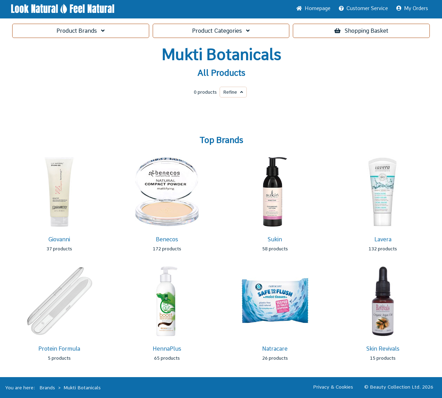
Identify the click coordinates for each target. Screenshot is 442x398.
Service (363, 8)
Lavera (382, 239)
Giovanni (59, 239)
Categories (221, 31)
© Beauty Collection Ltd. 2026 (398, 387)
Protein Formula (59, 348)
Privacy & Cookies (333, 387)
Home (313, 8)
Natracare (275, 348)
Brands (80, 31)
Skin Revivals (382, 348)
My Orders (412, 8)
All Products (221, 73)
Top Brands (221, 140)
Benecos (167, 239)
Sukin (275, 239)
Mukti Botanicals (221, 55)
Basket (361, 31)
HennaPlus (167, 348)
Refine (233, 92)
